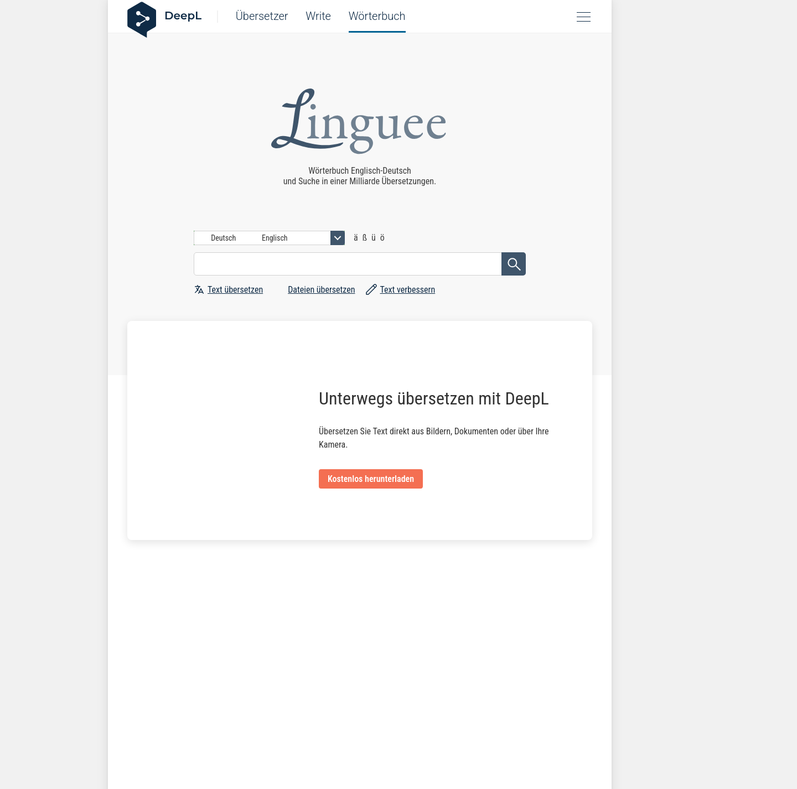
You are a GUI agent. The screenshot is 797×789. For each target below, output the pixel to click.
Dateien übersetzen (321, 289)
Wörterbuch (377, 16)
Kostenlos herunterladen (371, 479)
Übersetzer (262, 16)
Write (318, 16)
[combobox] (269, 238)
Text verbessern (407, 289)
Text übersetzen (235, 289)
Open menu (584, 17)
